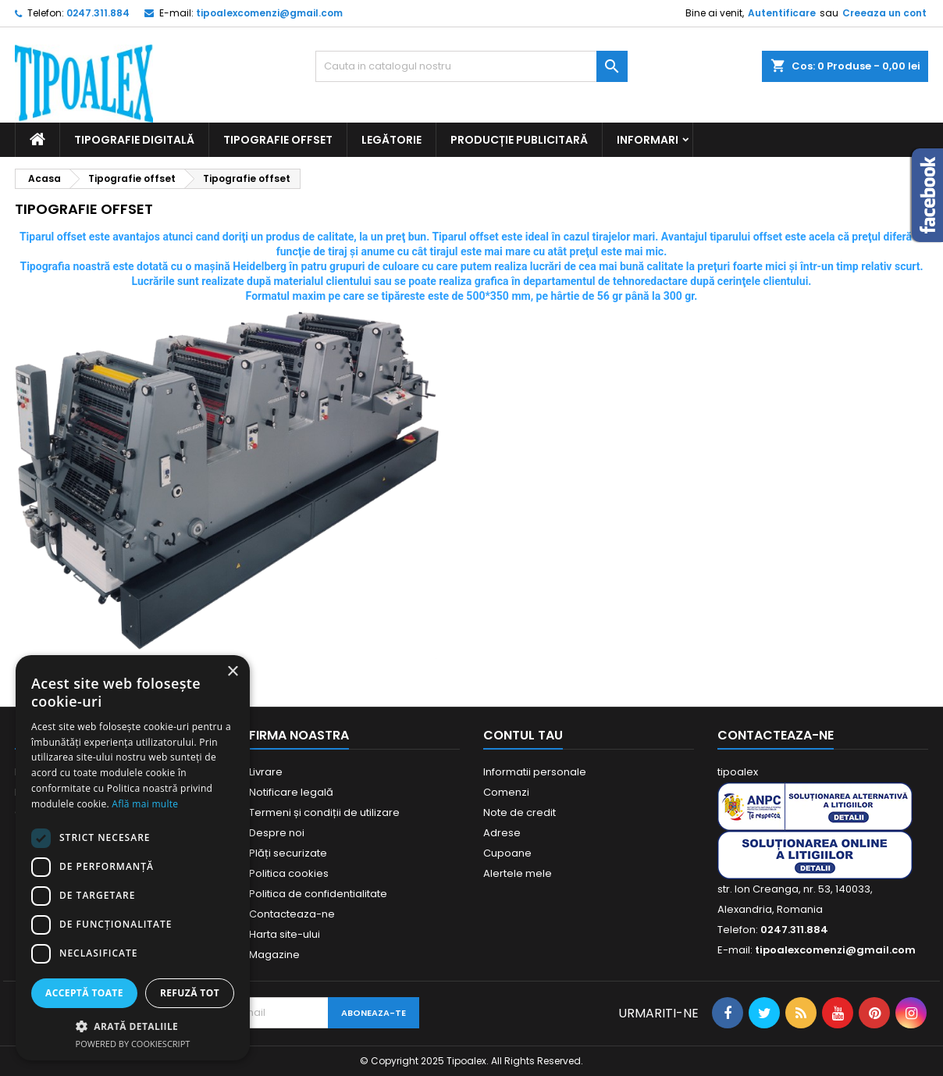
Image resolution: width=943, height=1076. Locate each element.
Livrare (266, 771)
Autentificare (782, 13)
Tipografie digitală (134, 140)
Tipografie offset (278, 140)
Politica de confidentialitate (318, 893)
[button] (132, 1026)
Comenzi (506, 792)
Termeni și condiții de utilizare (324, 812)
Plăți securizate (288, 853)
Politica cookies (289, 873)
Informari (647, 140)
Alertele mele (517, 873)
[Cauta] (471, 66)
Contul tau (523, 735)
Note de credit (519, 812)
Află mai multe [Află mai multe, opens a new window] (145, 804)
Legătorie (391, 140)
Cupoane (507, 853)
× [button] (232, 672)
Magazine (274, 954)
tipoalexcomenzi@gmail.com (269, 13)
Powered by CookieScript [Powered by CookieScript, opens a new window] (133, 1043)
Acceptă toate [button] (84, 992)
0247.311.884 (98, 13)
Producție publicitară (519, 140)
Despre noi (276, 832)
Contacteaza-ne (292, 914)
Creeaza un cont (884, 13)
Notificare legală (291, 792)
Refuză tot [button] (189, 992)
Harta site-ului (284, 934)
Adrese (502, 832)
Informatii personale (534, 771)
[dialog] (133, 857)
